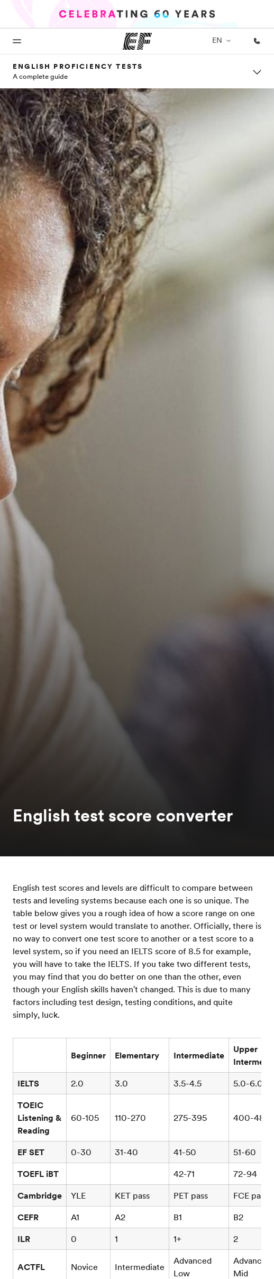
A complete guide (40, 76)
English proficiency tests (78, 66)
